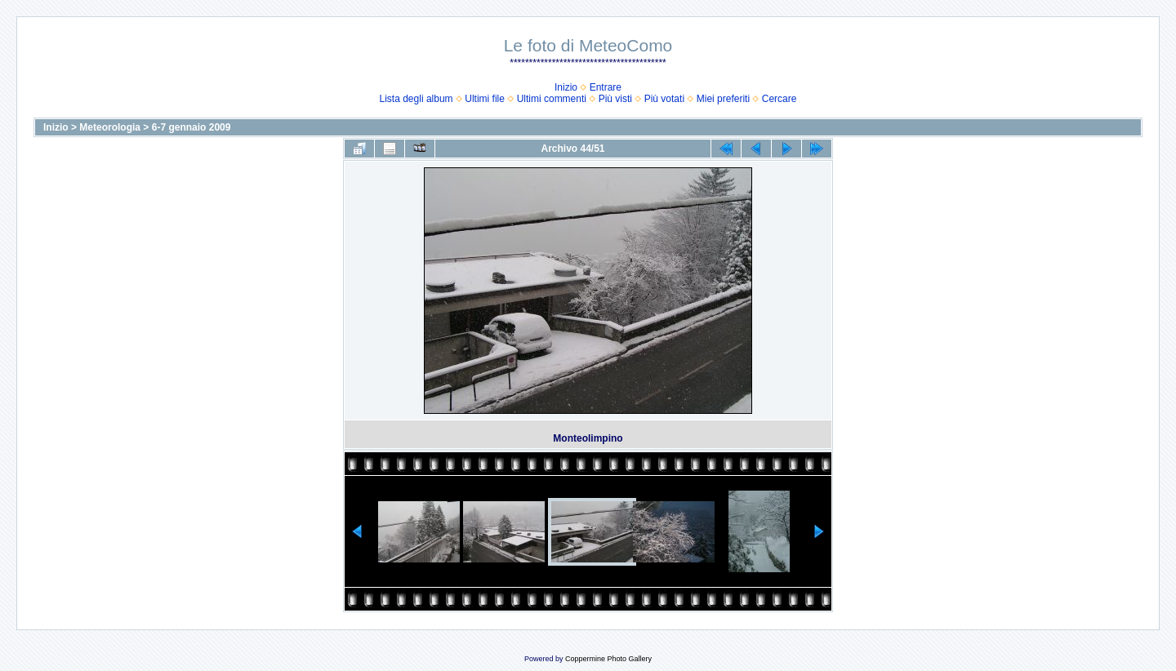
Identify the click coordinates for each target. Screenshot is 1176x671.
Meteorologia (109, 127)
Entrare (605, 87)
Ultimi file (485, 98)
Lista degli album (416, 98)
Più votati (664, 98)
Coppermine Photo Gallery (608, 659)
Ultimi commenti (551, 98)
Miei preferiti (723, 98)
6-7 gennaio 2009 (191, 127)
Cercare (779, 98)
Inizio (566, 87)
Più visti (615, 98)
